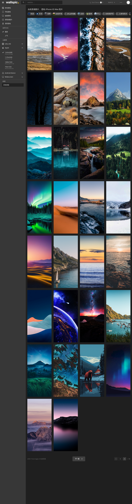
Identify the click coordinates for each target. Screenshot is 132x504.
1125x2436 (8, 57)
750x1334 (8, 67)
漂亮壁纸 (6, 23)
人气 (6, 36)
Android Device (8, 73)
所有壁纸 (6, 8)
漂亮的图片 (7, 20)
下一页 (79, 459)
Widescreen (7, 77)
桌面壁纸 (6, 16)
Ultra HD (6, 44)
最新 (6, 32)
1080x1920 (8, 62)
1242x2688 (15, 52)
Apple (5, 48)
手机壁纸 (6, 12)
